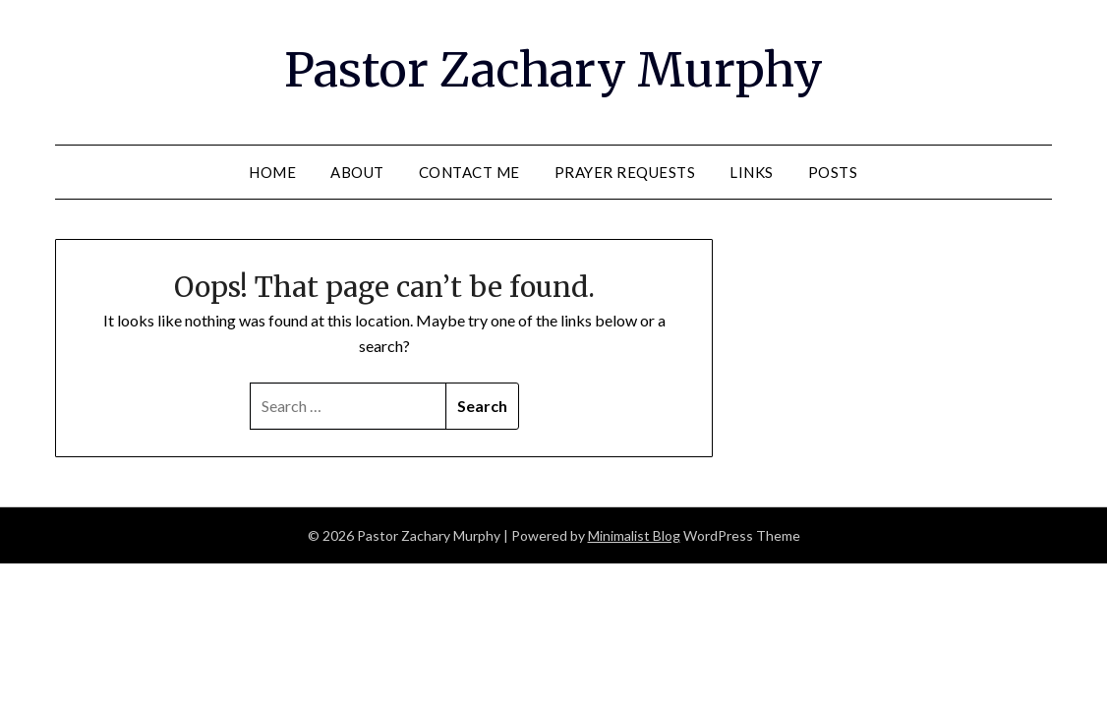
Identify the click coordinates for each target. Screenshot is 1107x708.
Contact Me (469, 172)
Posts (833, 172)
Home (272, 172)
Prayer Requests (625, 172)
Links (751, 172)
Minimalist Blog (634, 535)
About (357, 172)
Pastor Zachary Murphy (553, 69)
